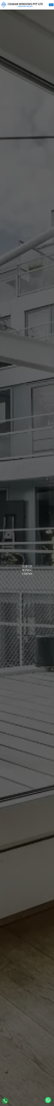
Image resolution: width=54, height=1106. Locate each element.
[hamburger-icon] (51, 4)
